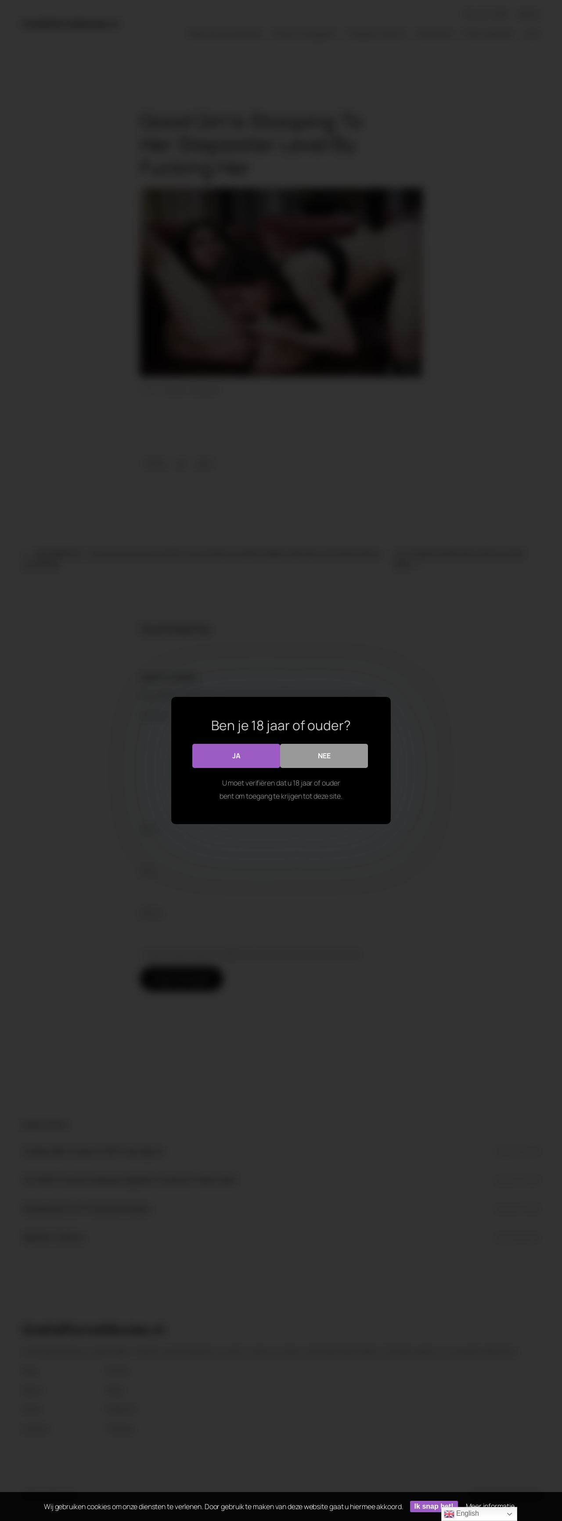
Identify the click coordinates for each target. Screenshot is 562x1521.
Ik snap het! (434, 1506)
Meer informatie (490, 1506)
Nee (324, 755)
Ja (236, 755)
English (461, 1514)
